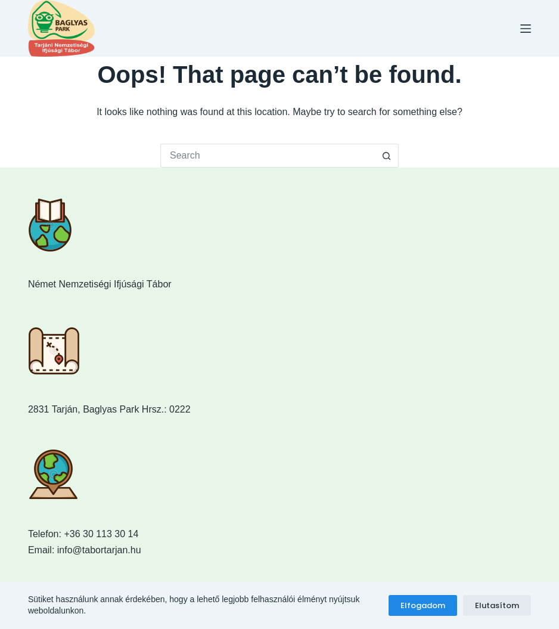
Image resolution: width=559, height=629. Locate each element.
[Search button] (387, 156)
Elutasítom (497, 605)
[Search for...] (267, 156)
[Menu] (525, 28)
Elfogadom (422, 605)
